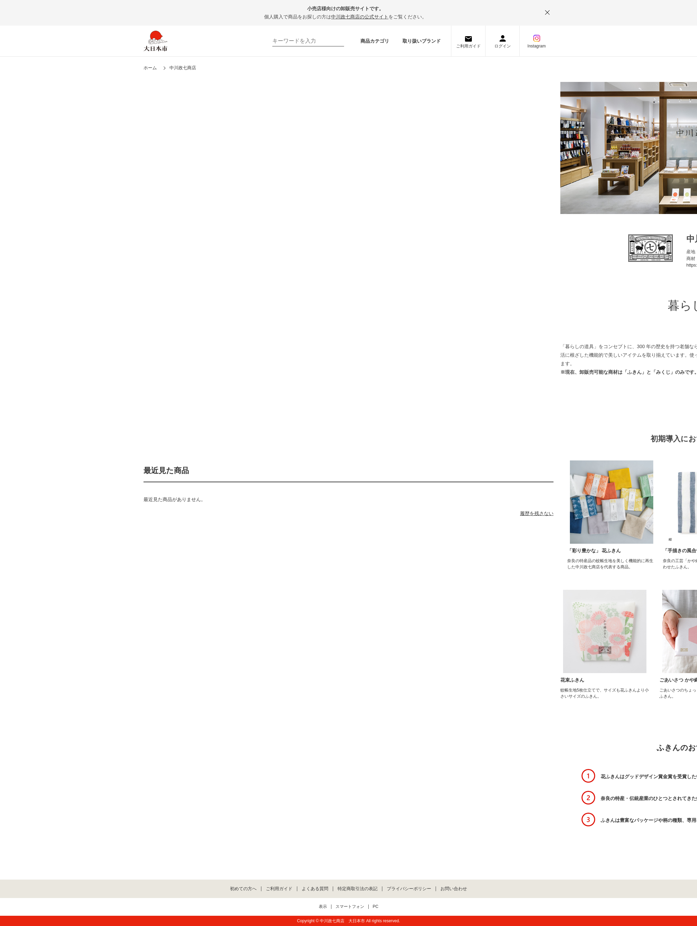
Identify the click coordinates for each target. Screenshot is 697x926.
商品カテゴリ (374, 41)
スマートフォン (350, 906)
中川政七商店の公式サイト (359, 16)
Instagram (537, 46)
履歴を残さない (537, 513)
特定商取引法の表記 (358, 888)
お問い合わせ (453, 888)
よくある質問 (315, 888)
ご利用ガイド (468, 46)
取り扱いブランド (421, 41)
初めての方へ (243, 888)
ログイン (502, 46)
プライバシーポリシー (409, 888)
